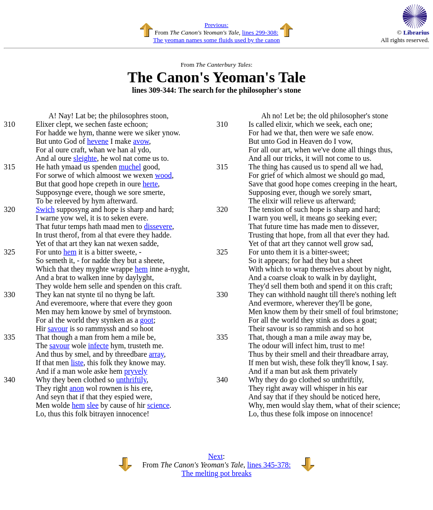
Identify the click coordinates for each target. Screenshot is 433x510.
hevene (97, 141)
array (156, 354)
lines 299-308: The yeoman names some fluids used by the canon (216, 36)
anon (77, 388)
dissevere (158, 226)
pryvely (135, 371)
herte (150, 184)
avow (141, 141)
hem (70, 252)
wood (163, 175)
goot (146, 320)
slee (92, 405)
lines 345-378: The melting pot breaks (236, 469)
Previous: (216, 24)
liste (77, 363)
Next (215, 456)
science (158, 405)
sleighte (85, 158)
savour (58, 329)
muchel (130, 167)
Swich (44, 209)
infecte (98, 346)
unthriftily (131, 380)
